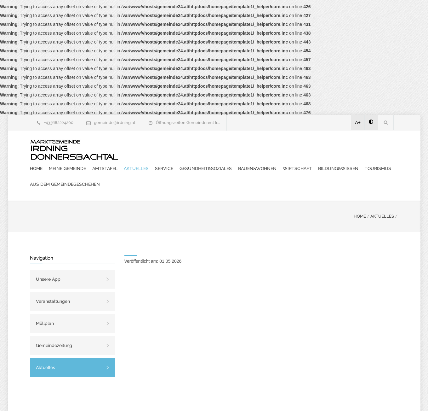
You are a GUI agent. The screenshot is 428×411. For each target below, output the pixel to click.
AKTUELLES (382, 194)
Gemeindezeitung (54, 323)
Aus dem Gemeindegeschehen (341, 162)
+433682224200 (58, 122)
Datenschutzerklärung (296, 397)
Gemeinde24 (161, 397)
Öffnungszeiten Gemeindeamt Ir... (188, 122)
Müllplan (45, 301)
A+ (358, 122)
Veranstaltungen (53, 279)
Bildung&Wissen (246, 162)
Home (152, 146)
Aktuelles (252, 146)
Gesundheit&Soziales (322, 146)
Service (280, 146)
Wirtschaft (205, 162)
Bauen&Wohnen (165, 162)
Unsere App (48, 257)
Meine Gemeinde (184, 146)
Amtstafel (221, 146)
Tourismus (286, 162)
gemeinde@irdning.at (114, 122)
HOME (360, 194)
